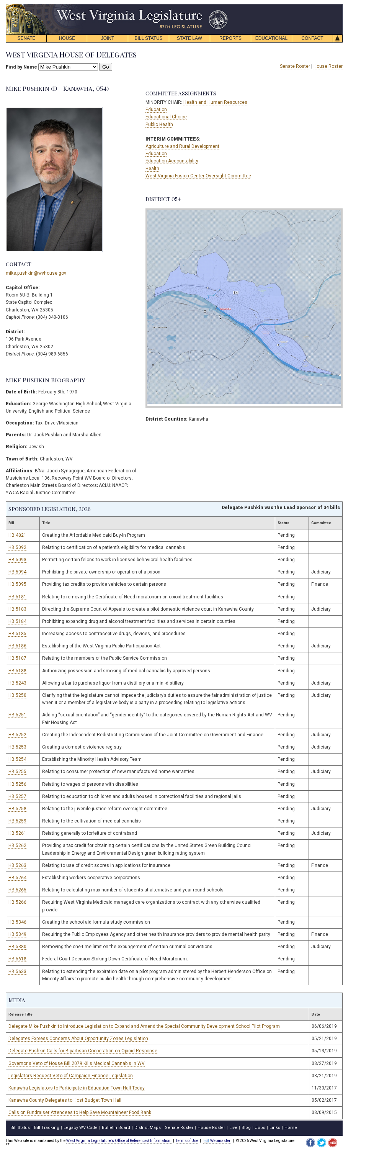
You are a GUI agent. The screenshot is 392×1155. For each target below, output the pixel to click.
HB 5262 (17, 845)
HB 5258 (17, 808)
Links (275, 1127)
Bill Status (20, 1127)
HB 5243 (17, 683)
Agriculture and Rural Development (182, 146)
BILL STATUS (148, 38)
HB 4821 (17, 535)
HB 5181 (17, 597)
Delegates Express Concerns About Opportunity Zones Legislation (78, 1038)
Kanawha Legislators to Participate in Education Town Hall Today (76, 1088)
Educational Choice (166, 117)
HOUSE (67, 38)
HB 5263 (17, 865)
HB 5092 (17, 547)
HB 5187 (17, 658)
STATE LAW (189, 38)
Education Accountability (171, 161)
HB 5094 (17, 572)
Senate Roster (295, 66)
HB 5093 (17, 559)
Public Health (159, 124)
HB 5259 (17, 821)
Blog (246, 1127)
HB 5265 (17, 890)
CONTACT (312, 38)
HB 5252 (17, 734)
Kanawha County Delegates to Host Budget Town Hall (64, 1100)
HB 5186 (17, 646)
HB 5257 (17, 796)
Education (156, 109)
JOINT (107, 38)
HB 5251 (17, 715)
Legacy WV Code (81, 1127)
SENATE (26, 38)
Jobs (260, 1127)
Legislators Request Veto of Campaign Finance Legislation (70, 1075)
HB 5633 (17, 971)
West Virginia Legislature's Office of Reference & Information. (119, 1141)
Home (290, 1127)
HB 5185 (17, 633)
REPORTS (230, 38)
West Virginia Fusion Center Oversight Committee (198, 176)
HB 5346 (17, 922)
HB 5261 (17, 833)
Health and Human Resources (215, 102)
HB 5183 (17, 609)
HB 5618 (17, 959)
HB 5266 (17, 902)
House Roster (328, 66)
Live (233, 1127)
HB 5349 (17, 934)
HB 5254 (17, 759)
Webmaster (216, 1141)
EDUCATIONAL (271, 38)
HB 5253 (17, 747)
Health (152, 168)
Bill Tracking (46, 1127)
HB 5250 (17, 695)
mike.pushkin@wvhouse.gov (36, 273)
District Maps (147, 1127)
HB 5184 (17, 621)
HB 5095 (17, 584)
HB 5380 (17, 946)
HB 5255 (17, 771)
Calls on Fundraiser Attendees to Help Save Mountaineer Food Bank (79, 1112)
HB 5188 (17, 670)
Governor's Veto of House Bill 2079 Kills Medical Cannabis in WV (76, 1063)
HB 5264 (17, 877)
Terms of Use (187, 1141)
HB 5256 (17, 784)
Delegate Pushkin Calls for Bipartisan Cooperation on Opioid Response (82, 1050)
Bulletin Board (116, 1127)
